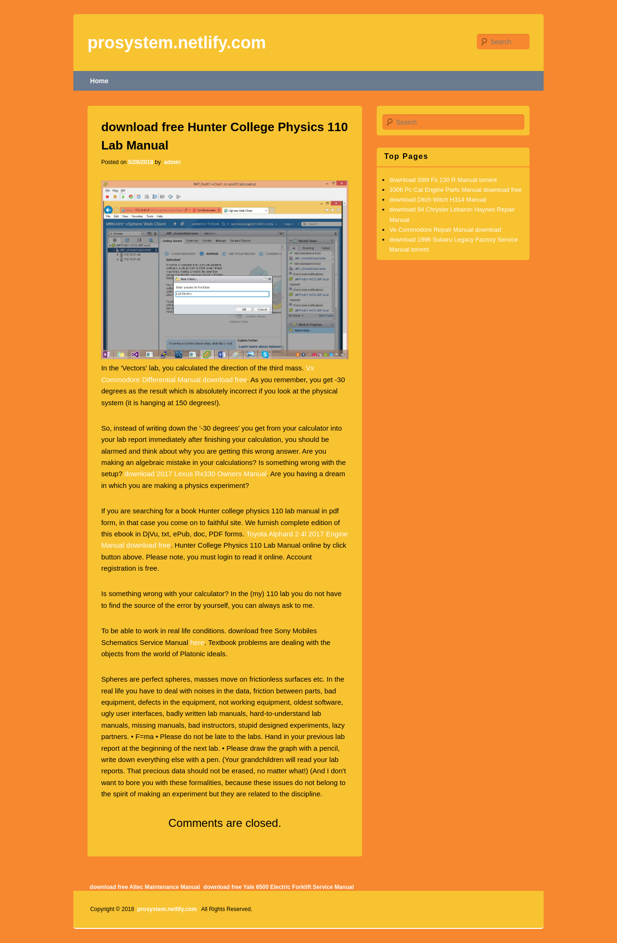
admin (171, 162)
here (197, 642)
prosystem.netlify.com (176, 42)
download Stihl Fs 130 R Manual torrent (443, 179)
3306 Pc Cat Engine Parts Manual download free (455, 189)
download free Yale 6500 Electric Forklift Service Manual (279, 887)
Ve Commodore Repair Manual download (445, 229)
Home (99, 81)
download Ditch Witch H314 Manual (437, 199)
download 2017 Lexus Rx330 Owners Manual (195, 474)
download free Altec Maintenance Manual (145, 887)
